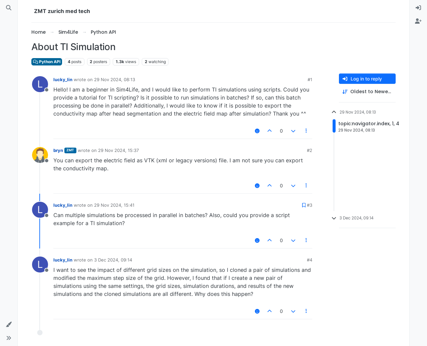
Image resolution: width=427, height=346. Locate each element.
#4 (309, 260)
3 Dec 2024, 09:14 (113, 260)
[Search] (9, 8)
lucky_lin (62, 79)
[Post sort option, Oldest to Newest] (367, 91)
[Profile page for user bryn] (40, 155)
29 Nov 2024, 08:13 (114, 79)
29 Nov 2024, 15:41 (114, 205)
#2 (309, 150)
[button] (9, 324)
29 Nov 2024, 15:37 (118, 150)
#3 (309, 205)
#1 (310, 79)
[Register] (418, 21)
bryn (58, 150)
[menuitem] (418, 8)
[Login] (418, 8)
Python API (46, 61)
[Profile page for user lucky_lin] (40, 84)
